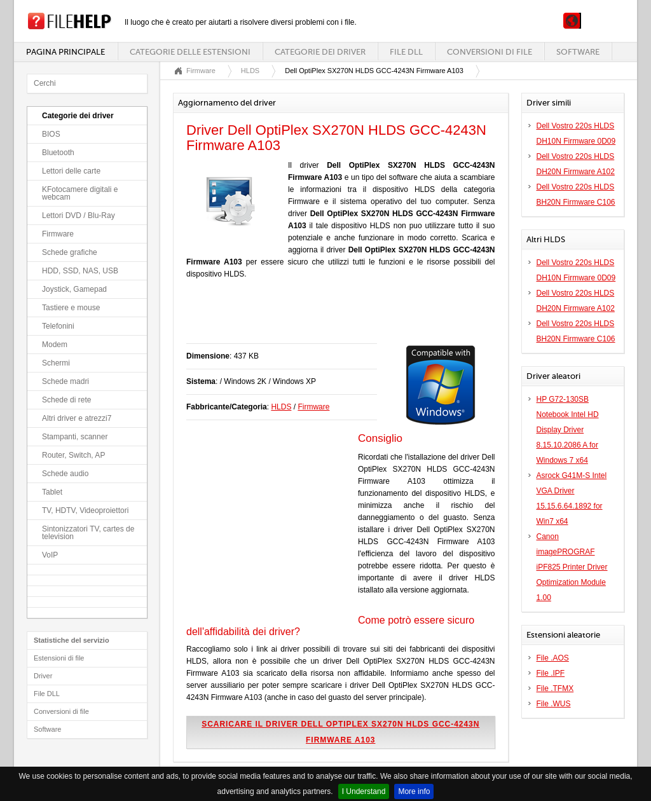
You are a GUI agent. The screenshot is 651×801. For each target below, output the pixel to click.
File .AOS (553, 658)
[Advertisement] (335, 318)
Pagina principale (65, 52)
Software (578, 52)
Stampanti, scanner (74, 436)
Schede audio (65, 473)
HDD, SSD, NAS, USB (80, 270)
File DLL (406, 52)
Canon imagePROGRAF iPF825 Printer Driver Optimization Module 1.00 (572, 567)
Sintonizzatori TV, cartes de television (88, 532)
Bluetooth (58, 152)
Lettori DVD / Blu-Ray (78, 215)
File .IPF (551, 673)
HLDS (250, 70)
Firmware (58, 233)
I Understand (364, 791)
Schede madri (65, 381)
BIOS (51, 134)
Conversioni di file (489, 52)
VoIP (50, 555)
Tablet (52, 492)
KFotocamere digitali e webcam (80, 193)
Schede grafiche (69, 252)
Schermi (56, 363)
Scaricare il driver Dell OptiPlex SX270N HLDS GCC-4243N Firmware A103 (340, 732)
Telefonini (58, 326)
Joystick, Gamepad (74, 289)
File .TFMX (555, 688)
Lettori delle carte (71, 171)
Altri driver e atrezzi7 (76, 418)
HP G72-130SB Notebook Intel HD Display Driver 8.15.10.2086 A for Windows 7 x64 (568, 430)
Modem (54, 344)
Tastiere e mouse (71, 307)
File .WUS (554, 703)
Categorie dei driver (320, 52)
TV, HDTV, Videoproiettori (85, 510)
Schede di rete (66, 399)
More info (414, 791)
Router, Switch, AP (73, 455)
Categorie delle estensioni (190, 52)
